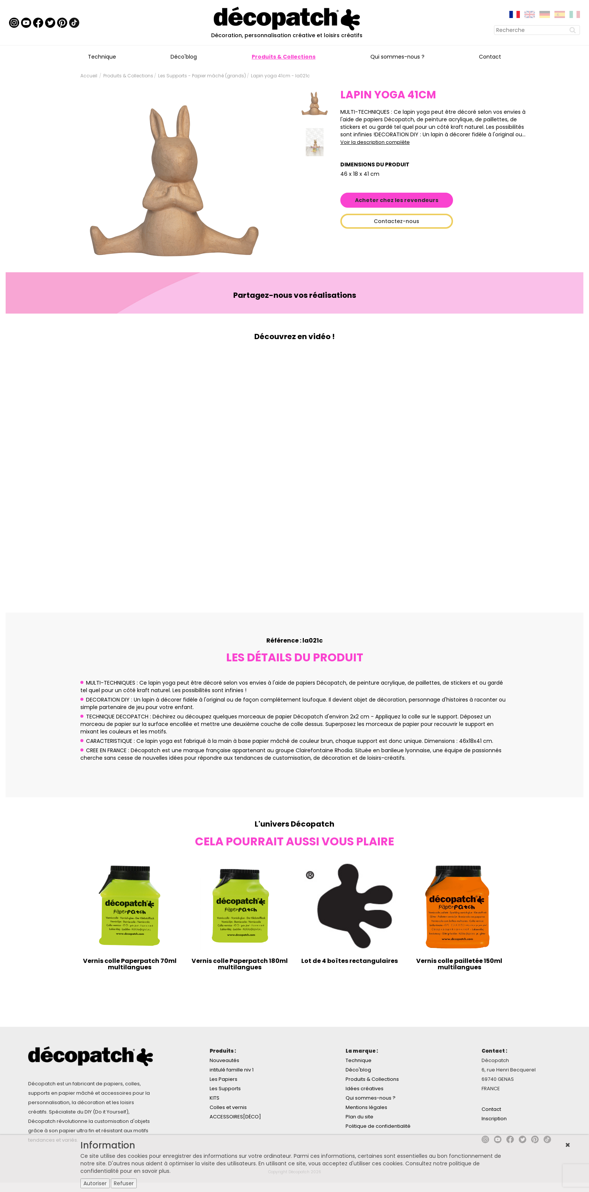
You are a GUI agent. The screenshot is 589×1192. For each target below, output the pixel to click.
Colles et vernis (228, 1107)
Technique (102, 56)
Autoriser (95, 1183)
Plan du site (359, 1116)
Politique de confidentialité (378, 1126)
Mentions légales (366, 1107)
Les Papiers (223, 1079)
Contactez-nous (396, 221)
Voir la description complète (375, 142)
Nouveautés (224, 1060)
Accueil (88, 75)
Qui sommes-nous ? (397, 56)
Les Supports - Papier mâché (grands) (202, 75)
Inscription (494, 1118)
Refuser (124, 1183)
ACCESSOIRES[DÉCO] (235, 1116)
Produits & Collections (284, 56)
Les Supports (225, 1088)
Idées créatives (365, 1088)
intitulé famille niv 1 (232, 1069)
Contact (490, 56)
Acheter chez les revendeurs (396, 200)
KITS (214, 1097)
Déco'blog (184, 56)
